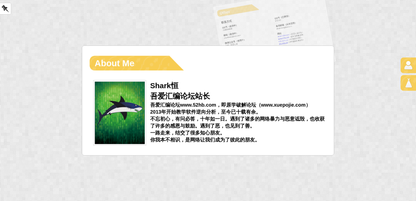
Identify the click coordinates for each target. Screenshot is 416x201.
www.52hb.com (284, 35)
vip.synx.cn (283, 43)
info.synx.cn (283, 40)
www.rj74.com (283, 38)
